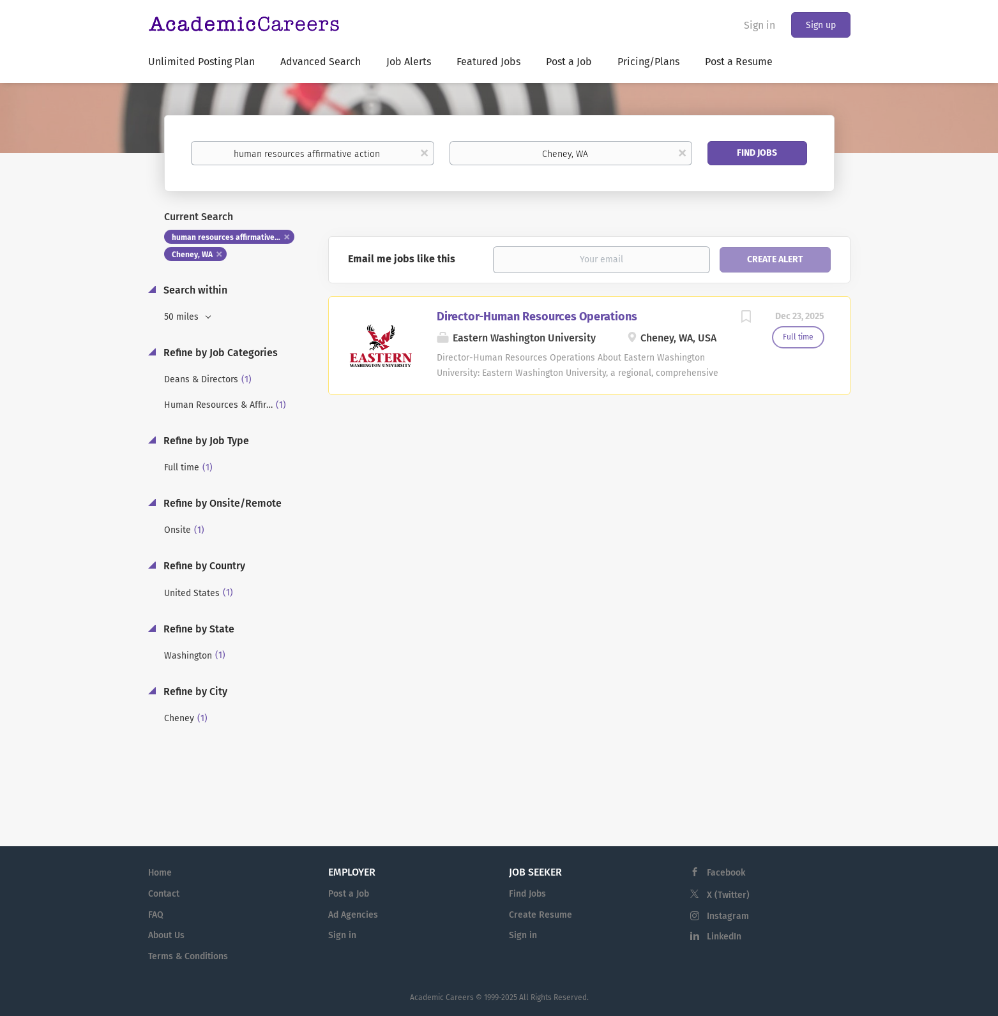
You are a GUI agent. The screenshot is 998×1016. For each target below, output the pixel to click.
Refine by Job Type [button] (205, 441)
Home (160, 872)
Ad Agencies (353, 914)
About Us (166, 935)
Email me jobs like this (401, 259)
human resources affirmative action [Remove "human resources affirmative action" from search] (233, 237)
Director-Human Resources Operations (537, 317)
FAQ (155, 914)
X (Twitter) (728, 895)
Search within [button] (194, 290)
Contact (163, 893)
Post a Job (348, 893)
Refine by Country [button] (203, 566)
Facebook (726, 872)
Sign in (759, 25)
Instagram (728, 916)
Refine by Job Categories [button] (219, 353)
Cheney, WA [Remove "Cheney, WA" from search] (192, 254)
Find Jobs (757, 152)
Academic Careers (442, 997)
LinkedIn (724, 936)
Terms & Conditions (188, 956)
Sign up (821, 25)
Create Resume (540, 914)
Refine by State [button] (197, 629)
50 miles (182, 316)
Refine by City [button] (194, 691)
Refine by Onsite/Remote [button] (221, 503)
